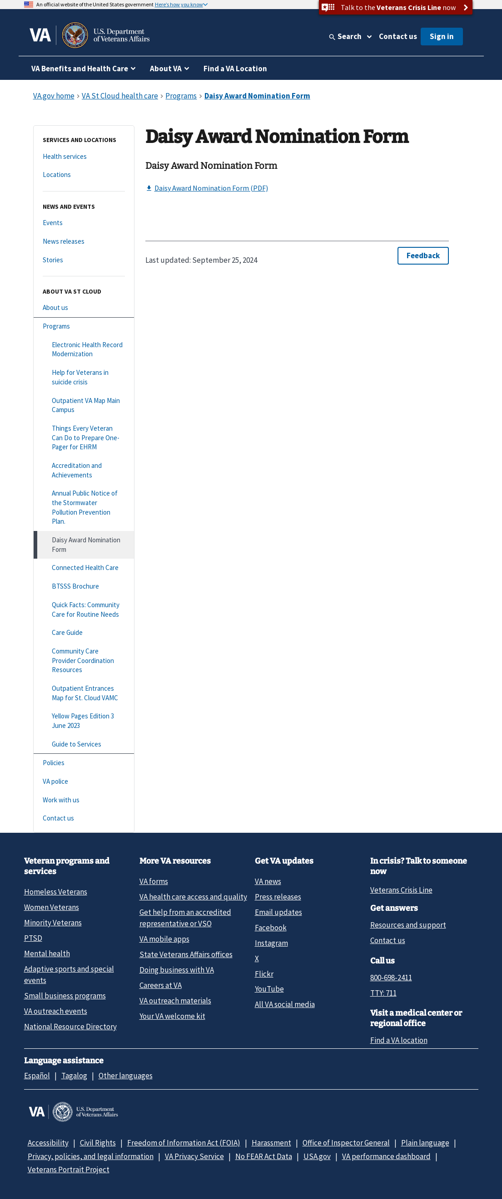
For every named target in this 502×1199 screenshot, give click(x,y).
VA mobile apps (164, 939)
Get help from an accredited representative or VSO (185, 918)
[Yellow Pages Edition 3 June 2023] (84, 721)
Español (37, 1076)
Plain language (425, 1143)
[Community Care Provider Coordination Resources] (84, 660)
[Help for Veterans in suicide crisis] (84, 377)
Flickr (264, 974)
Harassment (271, 1143)
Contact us (398, 36)
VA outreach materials (175, 1001)
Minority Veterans (53, 923)
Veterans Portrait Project (68, 1169)
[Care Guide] (84, 633)
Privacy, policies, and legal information (91, 1156)
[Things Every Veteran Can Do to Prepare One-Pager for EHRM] (84, 438)
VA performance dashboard (386, 1156)
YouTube (269, 989)
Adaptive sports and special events (69, 974)
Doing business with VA (176, 970)
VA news (268, 881)
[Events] (84, 223)
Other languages (126, 1076)
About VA (166, 69)
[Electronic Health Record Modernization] (84, 350)
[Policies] (84, 763)
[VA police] (84, 781)
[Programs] (84, 326)
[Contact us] (84, 818)
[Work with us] (84, 800)
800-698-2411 (391, 978)
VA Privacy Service (194, 1156)
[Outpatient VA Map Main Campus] (84, 405)
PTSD (33, 938)
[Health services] (84, 156)
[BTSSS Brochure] (84, 586)
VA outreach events (55, 1011)
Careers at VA (160, 985)
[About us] (84, 308)
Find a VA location (398, 1040)
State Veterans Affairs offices (186, 954)
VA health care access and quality (193, 897)
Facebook (271, 928)
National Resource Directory (70, 1027)
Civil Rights (98, 1143)
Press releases (278, 897)
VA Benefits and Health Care (79, 69)
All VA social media (285, 1004)
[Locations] (84, 175)
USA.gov (317, 1156)
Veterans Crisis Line (401, 890)
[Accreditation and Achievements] (84, 470)
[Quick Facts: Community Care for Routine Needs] (84, 610)
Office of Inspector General (346, 1143)
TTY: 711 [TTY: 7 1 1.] (383, 993)
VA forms (153, 881)
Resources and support (408, 925)
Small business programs (65, 996)
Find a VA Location (235, 69)
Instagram (271, 943)
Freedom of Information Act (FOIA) (183, 1143)
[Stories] (84, 260)
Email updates (278, 912)
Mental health (47, 953)
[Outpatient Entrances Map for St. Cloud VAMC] (84, 693)
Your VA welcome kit (172, 1016)
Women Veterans (51, 907)
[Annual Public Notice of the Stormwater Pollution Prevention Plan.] (84, 507)
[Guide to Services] (84, 744)
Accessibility (48, 1143)
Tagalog (74, 1076)
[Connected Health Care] (84, 568)
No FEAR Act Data (263, 1156)
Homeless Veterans (55, 892)
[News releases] (84, 241)
